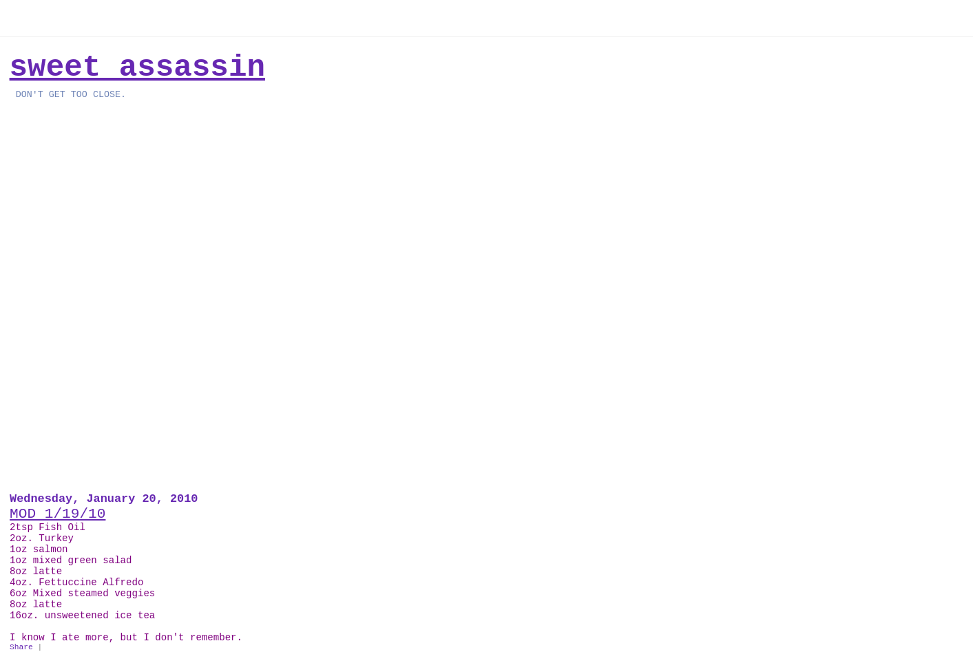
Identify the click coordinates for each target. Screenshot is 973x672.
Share (21, 647)
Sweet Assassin (137, 67)
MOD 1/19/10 (57, 513)
